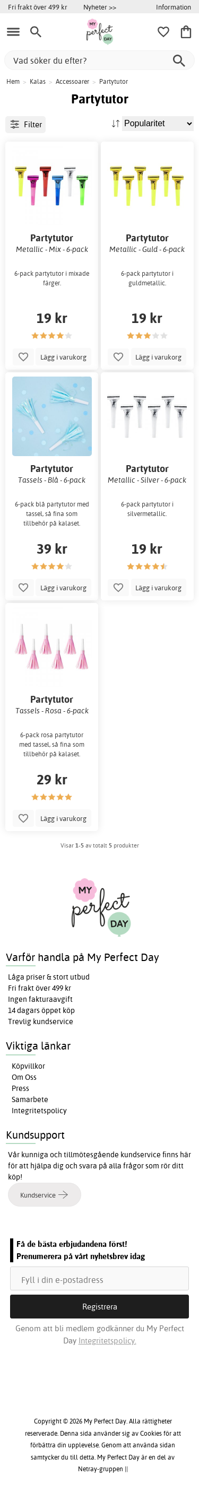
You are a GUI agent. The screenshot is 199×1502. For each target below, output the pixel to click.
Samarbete (30, 1099)
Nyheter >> (99, 7)
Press (20, 1088)
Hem (13, 81)
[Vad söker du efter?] (99, 60)
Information (173, 7)
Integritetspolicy (39, 1110)
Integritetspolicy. (107, 1340)
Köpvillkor (28, 1066)
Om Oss (24, 1077)
